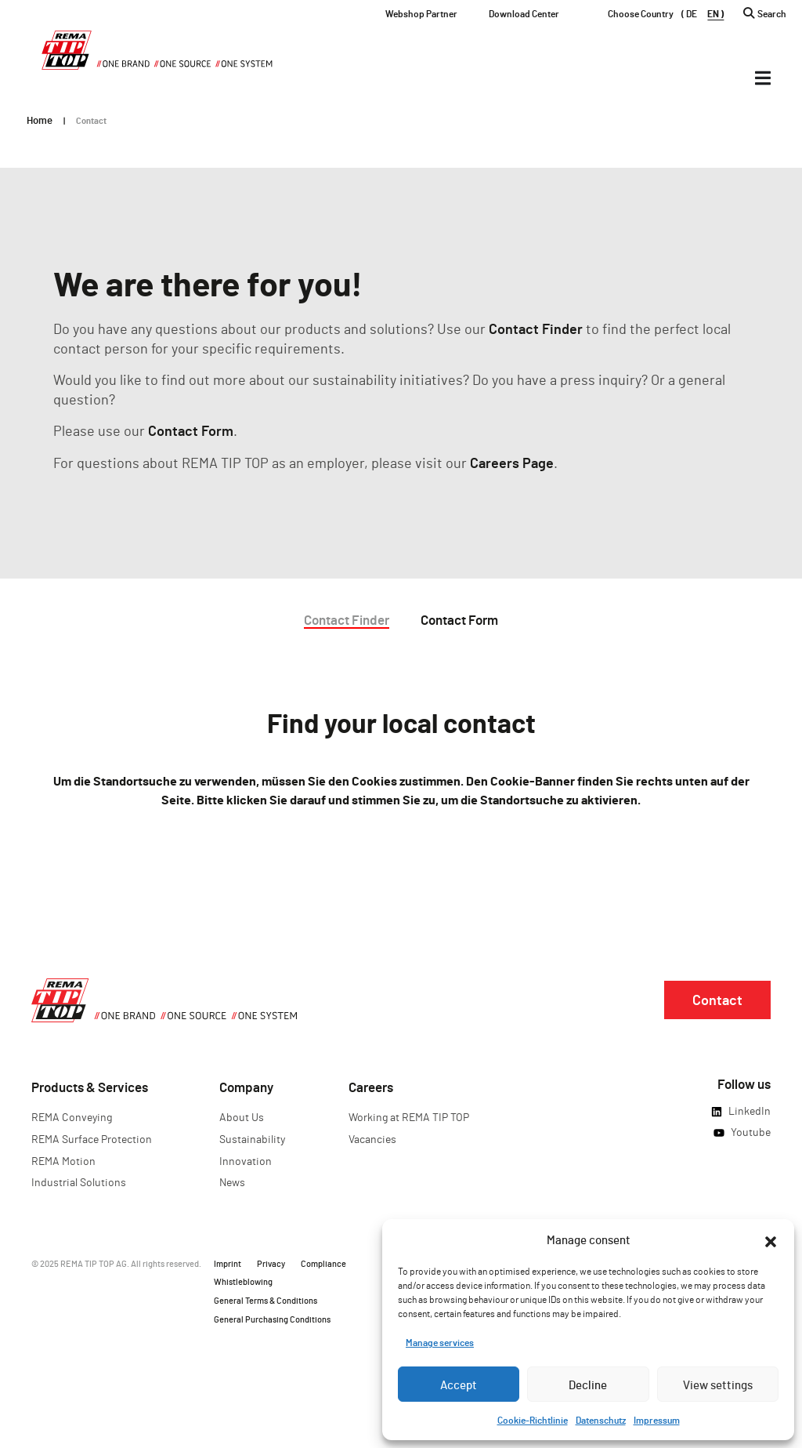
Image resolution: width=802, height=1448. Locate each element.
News (232, 1182)
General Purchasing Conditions (272, 1319)
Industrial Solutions (78, 1182)
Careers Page (512, 462)
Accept (458, 1384)
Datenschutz (601, 1419)
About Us (241, 1116)
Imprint (227, 1263)
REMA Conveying (71, 1116)
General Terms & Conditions (265, 1300)
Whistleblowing (243, 1281)
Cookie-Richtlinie (532, 1419)
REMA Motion (63, 1160)
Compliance (323, 1263)
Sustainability (252, 1138)
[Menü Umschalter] (763, 78)
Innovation (245, 1160)
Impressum (657, 1419)
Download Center (524, 13)
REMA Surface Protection (91, 1138)
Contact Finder (536, 328)
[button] (771, 1239)
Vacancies (372, 1138)
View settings (718, 1384)
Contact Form (190, 430)
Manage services (440, 1342)
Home (39, 120)
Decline (588, 1384)
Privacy (271, 1263)
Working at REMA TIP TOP (409, 1116)
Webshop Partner (421, 13)
